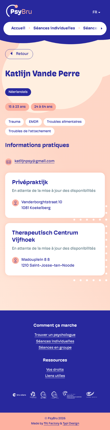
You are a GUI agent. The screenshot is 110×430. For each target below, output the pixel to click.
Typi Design (71, 423)
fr (95, 13)
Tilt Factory (51, 423)
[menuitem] (18, 28)
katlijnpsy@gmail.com (34, 161)
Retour (22, 54)
